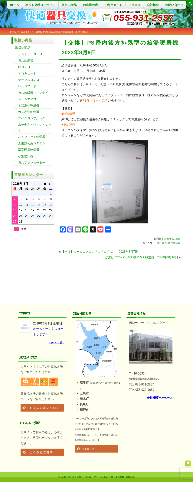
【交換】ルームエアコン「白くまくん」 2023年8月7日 (99, 251)
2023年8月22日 (172, 238)
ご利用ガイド (113, 5)
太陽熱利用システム (31, 143)
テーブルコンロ (28, 79)
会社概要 (153, 5)
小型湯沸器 (25, 156)
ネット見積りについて (40, 5)
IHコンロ (24, 67)
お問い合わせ (174, 5)
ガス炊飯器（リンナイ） (34, 92)
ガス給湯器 (25, 60)
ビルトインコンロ (30, 54)
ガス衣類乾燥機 (28, 112)
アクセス (135, 5)
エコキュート (27, 73)
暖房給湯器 (174, 243)
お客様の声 (90, 5)
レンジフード (27, 86)
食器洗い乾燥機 (28, 105)
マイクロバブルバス (31, 118)
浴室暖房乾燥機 (28, 149)
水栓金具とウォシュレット (34, 127)
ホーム (14, 5)
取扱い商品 (69, 5)
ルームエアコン (28, 99)
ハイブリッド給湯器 (31, 136)
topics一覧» (56, 342)
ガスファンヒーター (31, 162)
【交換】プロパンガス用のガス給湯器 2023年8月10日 (140, 257)
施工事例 (25, 32)
